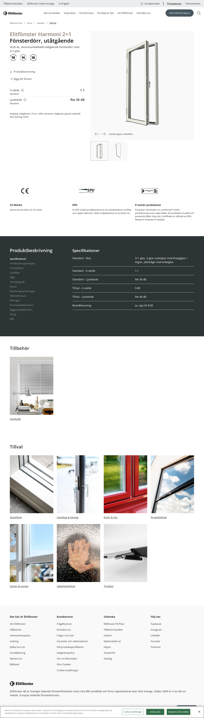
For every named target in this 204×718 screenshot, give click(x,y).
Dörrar (30, 23)
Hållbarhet (15, 629)
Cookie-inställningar (67, 670)
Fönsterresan (86, 13)
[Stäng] (199, 713)
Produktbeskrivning (24, 71)
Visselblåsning (17, 652)
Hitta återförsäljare (179, 13)
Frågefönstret (64, 624)
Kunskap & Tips (105, 13)
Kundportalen (150, 3)
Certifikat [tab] (15, 272)
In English (64, 3)
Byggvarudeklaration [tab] (21, 309)
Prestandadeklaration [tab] (22, 305)
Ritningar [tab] (15, 300)
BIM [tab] (12, 319)
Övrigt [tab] (13, 314)
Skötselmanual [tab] (18, 295)
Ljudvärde (18, 99)
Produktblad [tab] (16, 268)
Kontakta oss (144, 13)
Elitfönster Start (16, 23)
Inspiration (70, 13)
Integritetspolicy (65, 652)
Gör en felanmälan (67, 658)
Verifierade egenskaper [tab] (22, 263)
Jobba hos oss (17, 647)
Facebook (156, 624)
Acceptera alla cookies (178, 712)
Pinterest (156, 647)
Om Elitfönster (125, 13)
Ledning (14, 641)
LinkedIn (155, 635)
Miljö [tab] (12, 277)
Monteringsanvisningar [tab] (22, 291)
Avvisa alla (155, 712)
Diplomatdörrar (112, 641)
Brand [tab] (13, 286)
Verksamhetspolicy (20, 635)
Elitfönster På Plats (114, 624)
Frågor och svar (65, 635)
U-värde (17, 90)
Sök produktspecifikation (70, 647)
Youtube (155, 641)
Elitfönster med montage (40, 3)
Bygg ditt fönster (23, 79)
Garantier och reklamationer (72, 641)
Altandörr (41, 23)
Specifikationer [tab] (18, 258)
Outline (108, 635)
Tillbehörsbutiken (13, 3)
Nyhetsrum (16, 658)
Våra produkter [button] (52, 13)
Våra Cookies (64, 664)
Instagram (156, 629)
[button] (97, 134)
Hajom (107, 647)
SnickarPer (109, 652)
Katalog (108, 658)
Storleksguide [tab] (17, 282)
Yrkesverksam (192, 3)
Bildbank (14, 664)
